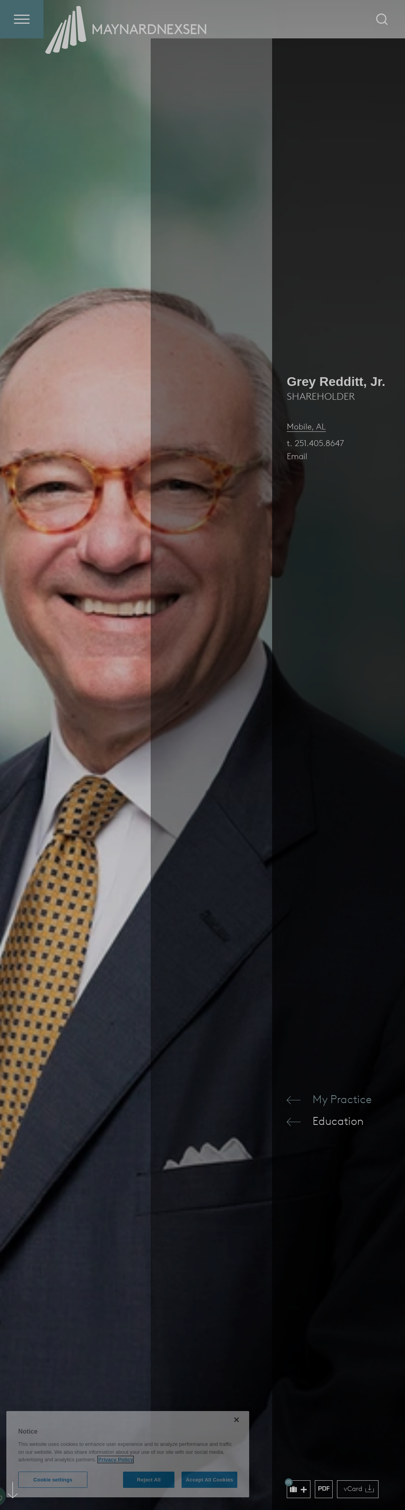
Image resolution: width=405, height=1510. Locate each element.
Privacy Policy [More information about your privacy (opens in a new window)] (115, 1460)
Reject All (149, 1480)
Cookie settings (52, 1480)
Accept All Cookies (209, 1480)
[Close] (236, 1419)
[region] (127, 1454)
